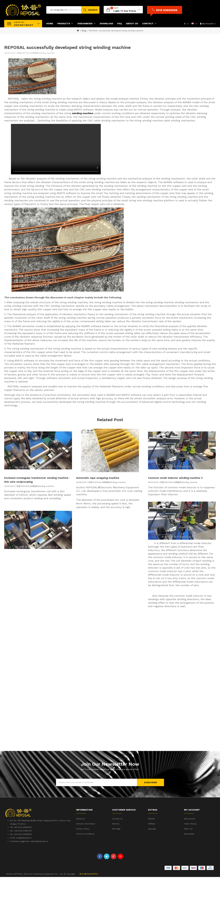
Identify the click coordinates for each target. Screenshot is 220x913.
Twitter (106, 892)
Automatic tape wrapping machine (97, 513)
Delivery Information (85, 860)
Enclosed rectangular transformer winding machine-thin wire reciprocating (37, 515)
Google (113, 892)
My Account (189, 855)
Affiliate (151, 860)
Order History (190, 860)
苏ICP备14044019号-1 (88, 910)
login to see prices (143, 11)
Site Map (116, 865)
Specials (152, 865)
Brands (151, 855)
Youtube (120, 892)
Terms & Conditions (85, 870)
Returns (115, 860)
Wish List (188, 865)
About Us (80, 855)
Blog (84, 30)
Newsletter (189, 870)
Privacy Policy (82, 865)
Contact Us (117, 855)
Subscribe (150, 818)
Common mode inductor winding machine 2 (175, 513)
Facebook (100, 892)
